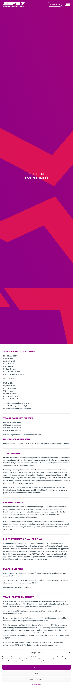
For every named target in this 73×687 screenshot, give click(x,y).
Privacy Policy (36, 684)
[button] (70, 653)
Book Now (55, 4)
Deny (36, 673)
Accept (36, 667)
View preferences (36, 679)
